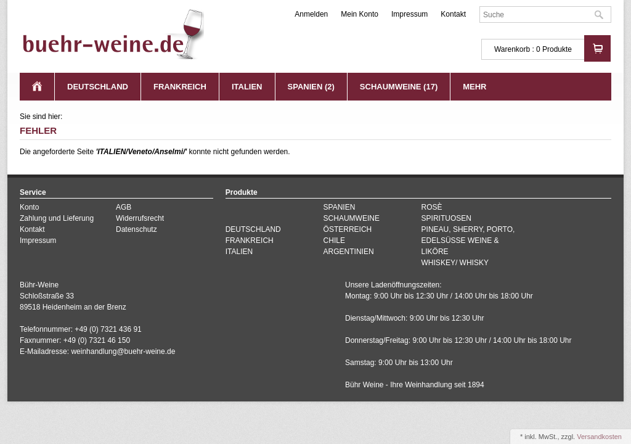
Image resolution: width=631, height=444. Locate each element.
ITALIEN (247, 86)
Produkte (557, 49)
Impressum (409, 14)
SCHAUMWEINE (352, 218)
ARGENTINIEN (349, 251)
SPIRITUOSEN (446, 218)
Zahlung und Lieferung (57, 218)
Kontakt (453, 14)
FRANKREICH (179, 86)
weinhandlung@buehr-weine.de (123, 351)
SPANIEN (340, 207)
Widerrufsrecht (140, 218)
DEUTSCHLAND (97, 86)
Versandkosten (599, 436)
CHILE (334, 240)
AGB (123, 207)
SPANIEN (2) (311, 86)
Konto (29, 207)
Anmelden (311, 14)
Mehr (474, 86)
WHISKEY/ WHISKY (455, 262)
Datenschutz (136, 229)
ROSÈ (431, 207)
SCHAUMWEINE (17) (399, 86)
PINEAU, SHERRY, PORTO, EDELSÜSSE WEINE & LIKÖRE (468, 240)
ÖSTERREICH (348, 229)
